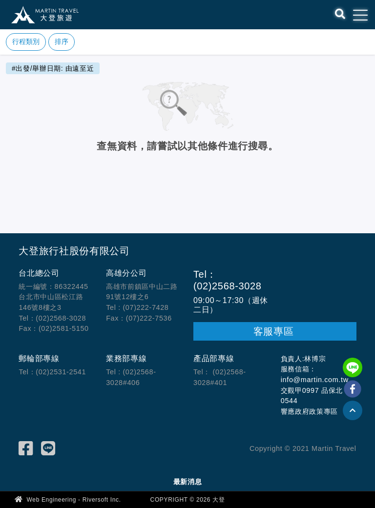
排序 (61, 41)
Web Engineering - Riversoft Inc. (68, 499)
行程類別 (26, 41)
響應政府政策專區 (309, 411)
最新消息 (187, 482)
